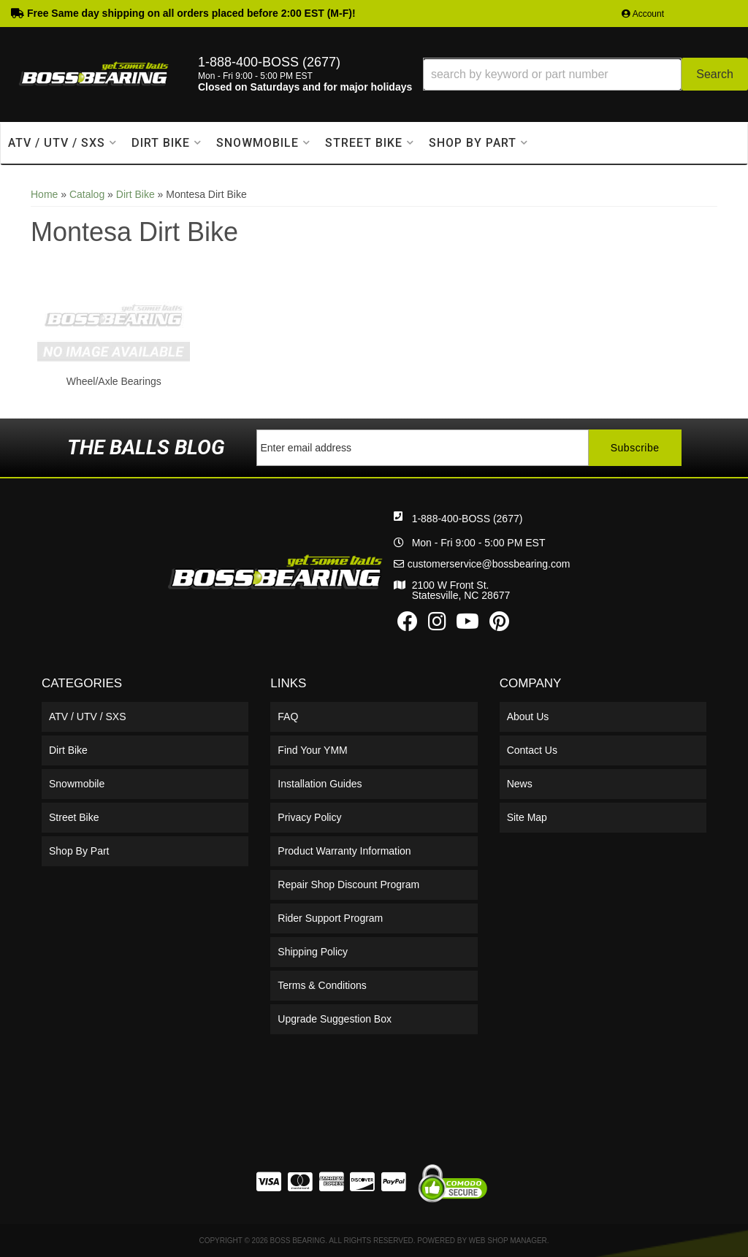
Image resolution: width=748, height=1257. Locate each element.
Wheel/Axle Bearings (113, 381)
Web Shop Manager (508, 1241)
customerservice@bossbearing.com (489, 564)
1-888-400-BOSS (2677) (467, 518)
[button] (585, 74)
